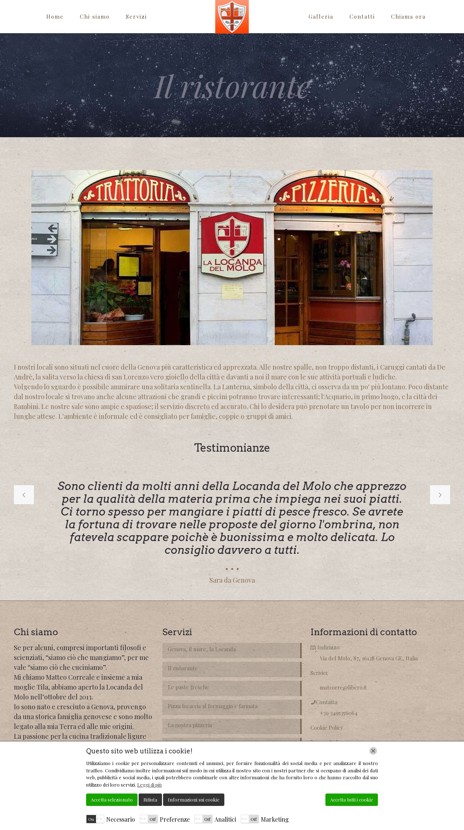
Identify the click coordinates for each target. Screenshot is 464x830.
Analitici (225, 819)
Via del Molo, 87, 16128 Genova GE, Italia (369, 658)
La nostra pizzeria (190, 725)
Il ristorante (183, 668)
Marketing (275, 819)
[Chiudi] (373, 751)
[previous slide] (24, 494)
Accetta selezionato (112, 799)
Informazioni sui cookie (194, 799)
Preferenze (175, 819)
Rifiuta (150, 799)
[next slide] (440, 494)
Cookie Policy (326, 727)
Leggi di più (149, 784)
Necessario (120, 819)
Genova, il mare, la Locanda (202, 649)
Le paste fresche (188, 687)
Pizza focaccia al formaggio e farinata (213, 706)
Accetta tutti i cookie (351, 799)
